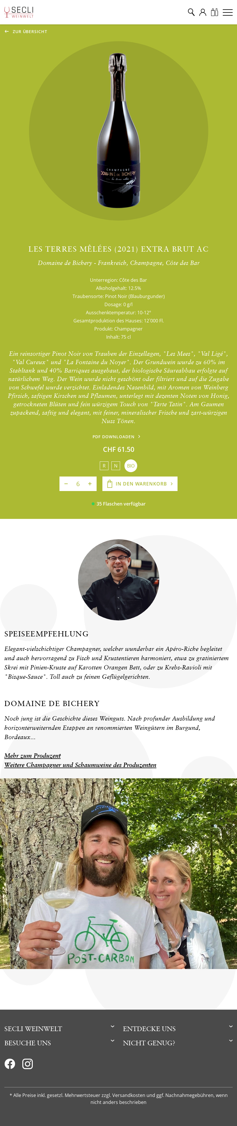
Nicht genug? (149, 1043)
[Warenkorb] (214, 12)
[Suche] (191, 12)
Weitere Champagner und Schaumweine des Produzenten (80, 764)
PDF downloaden (114, 436)
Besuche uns (27, 1043)
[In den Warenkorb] (140, 484)
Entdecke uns (149, 1029)
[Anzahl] (78, 484)
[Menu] (228, 12)
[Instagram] (27, 1066)
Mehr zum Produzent (32, 755)
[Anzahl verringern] (66, 484)
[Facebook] (9, 1066)
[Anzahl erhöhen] (90, 484)
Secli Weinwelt (33, 1029)
